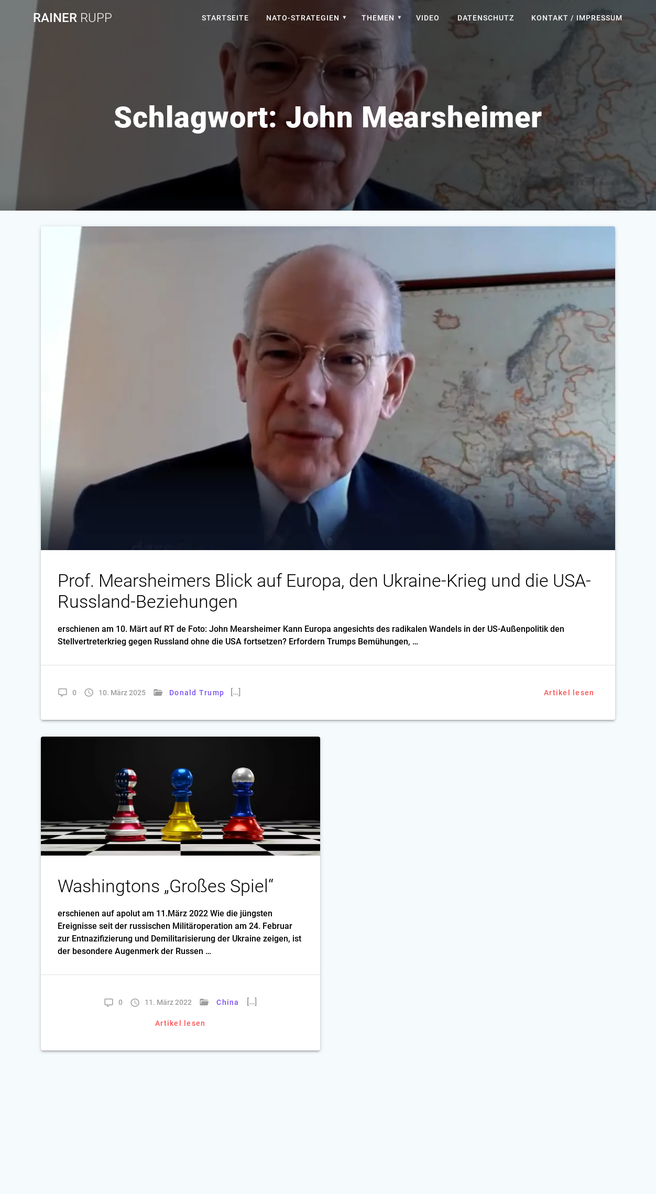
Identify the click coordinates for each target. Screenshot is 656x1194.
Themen (378, 18)
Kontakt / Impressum (576, 18)
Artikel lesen (569, 692)
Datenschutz (485, 18)
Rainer (72, 18)
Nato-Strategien (303, 18)
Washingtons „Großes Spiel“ (166, 886)
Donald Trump (196, 692)
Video (428, 18)
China (228, 1002)
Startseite (225, 18)
